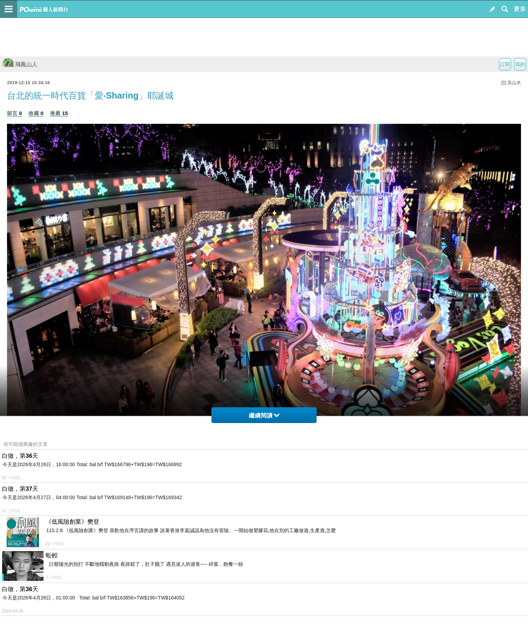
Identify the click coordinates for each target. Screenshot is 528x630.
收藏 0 (35, 113)
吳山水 (514, 82)
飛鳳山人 (20, 64)
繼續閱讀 (264, 415)
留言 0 (14, 113)
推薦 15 (59, 113)
